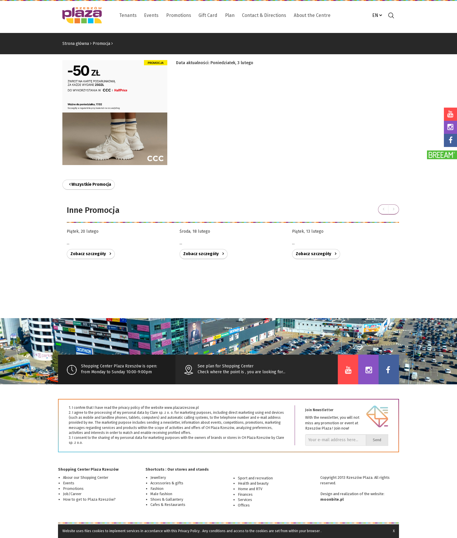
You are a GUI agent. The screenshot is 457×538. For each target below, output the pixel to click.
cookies (98, 531)
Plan (230, 15)
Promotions (178, 15)
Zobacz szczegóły (91, 253)
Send (377, 440)
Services (245, 499)
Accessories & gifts (166, 483)
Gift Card (207, 15)
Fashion (157, 488)
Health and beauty (253, 483)
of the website (371, 494)
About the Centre (312, 15)
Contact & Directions (264, 15)
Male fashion (161, 494)
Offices (244, 505)
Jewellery (158, 477)
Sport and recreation (255, 478)
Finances (245, 494)
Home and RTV (250, 489)
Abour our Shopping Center (85, 477)
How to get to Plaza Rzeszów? (89, 499)
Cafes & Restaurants (167, 504)
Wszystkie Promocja (90, 184)
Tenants (128, 15)
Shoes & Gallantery (166, 499)
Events (151, 15)
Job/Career (72, 494)
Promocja (101, 43)
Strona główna (75, 43)
